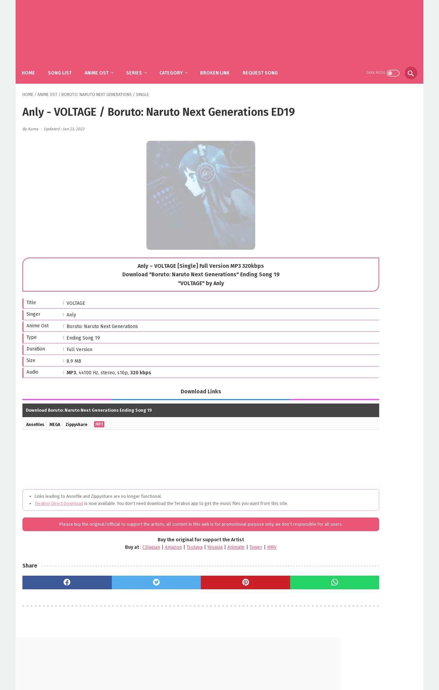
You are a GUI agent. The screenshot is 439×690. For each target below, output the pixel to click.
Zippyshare (82, 434)
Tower (211, 571)
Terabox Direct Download (59, 512)
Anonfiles (36, 434)
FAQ (209, 668)
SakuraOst (225, 679)
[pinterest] (189, 606)
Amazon (128, 571)
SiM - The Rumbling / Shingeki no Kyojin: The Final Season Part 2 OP (373, 317)
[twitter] (122, 606)
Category (177, 65)
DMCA (228, 668)
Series (140, 65)
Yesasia (170, 571)
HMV (227, 571)
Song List (66, 65)
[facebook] (55, 606)
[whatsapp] (256, 606)
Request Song (266, 65)
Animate (191, 571)
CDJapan (107, 571)
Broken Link (221, 65)
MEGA (58, 434)
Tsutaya (150, 571)
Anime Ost (103, 65)
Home (34, 65)
